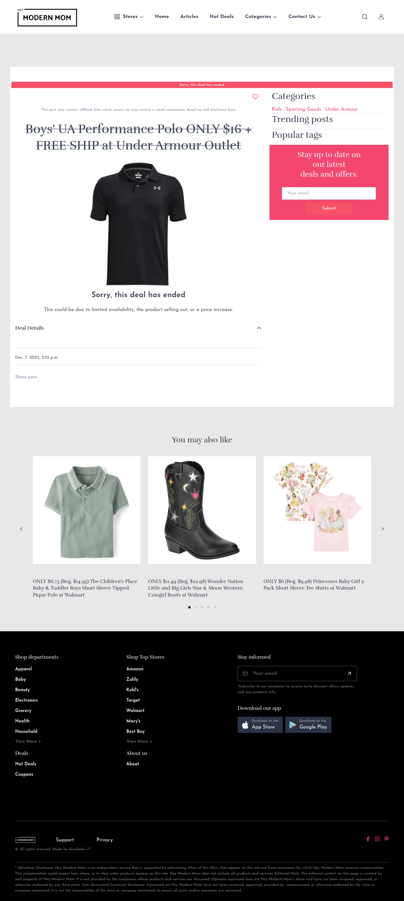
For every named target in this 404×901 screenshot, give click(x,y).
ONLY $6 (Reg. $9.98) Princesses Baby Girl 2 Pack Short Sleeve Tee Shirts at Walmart (314, 585)
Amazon (134, 669)
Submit (329, 208)
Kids (277, 109)
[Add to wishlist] (255, 97)
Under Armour (341, 109)
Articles (190, 16)
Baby (20, 679)
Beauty (22, 690)
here (231, 110)
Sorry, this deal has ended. (202, 85)
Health (22, 721)
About (132, 764)
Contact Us (301, 16)
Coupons (24, 774)
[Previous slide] (21, 528)
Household (26, 731)
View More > (28, 741)
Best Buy (135, 731)
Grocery (23, 711)
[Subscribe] (349, 673)
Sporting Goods (303, 109)
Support (65, 840)
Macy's (133, 721)
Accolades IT (80, 849)
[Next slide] (382, 528)
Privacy (105, 840)
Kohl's (132, 690)
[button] (189, 607)
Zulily (132, 679)
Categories (258, 16)
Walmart (135, 711)
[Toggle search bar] (364, 16)
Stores (126, 17)
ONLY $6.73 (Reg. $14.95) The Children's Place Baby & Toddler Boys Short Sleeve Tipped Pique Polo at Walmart (85, 588)
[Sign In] (381, 16)
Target (133, 700)
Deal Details (29, 328)
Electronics (26, 700)
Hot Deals (222, 16)
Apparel (23, 669)
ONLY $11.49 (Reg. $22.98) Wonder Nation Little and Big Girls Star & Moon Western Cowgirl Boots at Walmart (195, 588)
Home (162, 16)
